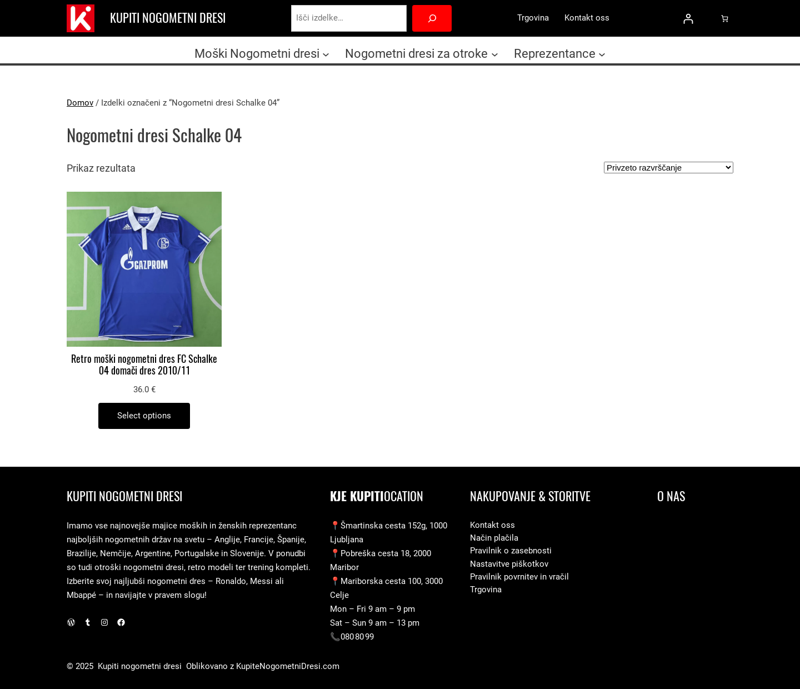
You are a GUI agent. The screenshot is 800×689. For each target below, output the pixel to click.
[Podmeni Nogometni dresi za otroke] (494, 53)
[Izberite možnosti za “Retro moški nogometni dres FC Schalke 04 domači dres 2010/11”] (144, 416)
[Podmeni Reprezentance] (602, 53)
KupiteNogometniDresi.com (287, 666)
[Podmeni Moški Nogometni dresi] (325, 53)
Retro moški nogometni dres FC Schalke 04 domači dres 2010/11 (144, 365)
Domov (80, 103)
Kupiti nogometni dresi (168, 17)
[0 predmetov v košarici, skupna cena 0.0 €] (724, 18)
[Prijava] (688, 18)
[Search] (432, 18)
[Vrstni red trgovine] (668, 167)
